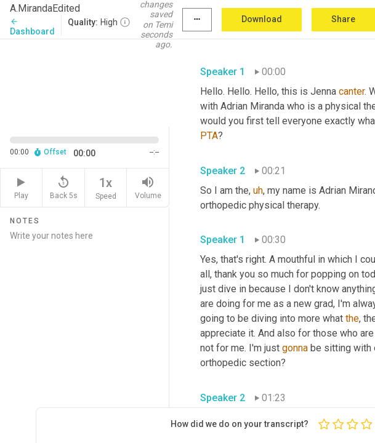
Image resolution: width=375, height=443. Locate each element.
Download (261, 19)
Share (343, 19)
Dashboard (32, 26)
